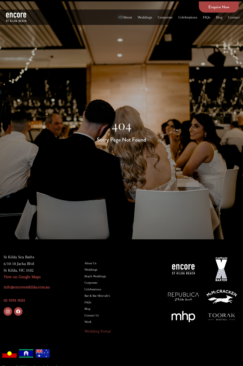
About (127, 17)
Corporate (165, 17)
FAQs (206, 17)
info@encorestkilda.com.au (27, 287)
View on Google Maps (23, 276)
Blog (219, 17)
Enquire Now (218, 7)
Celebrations (187, 17)
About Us (90, 263)
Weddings (145, 17)
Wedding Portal (97, 331)
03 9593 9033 (14, 300)
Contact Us (91, 315)
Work (87, 322)
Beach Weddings (95, 276)
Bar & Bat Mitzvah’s (97, 295)
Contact (233, 17)
